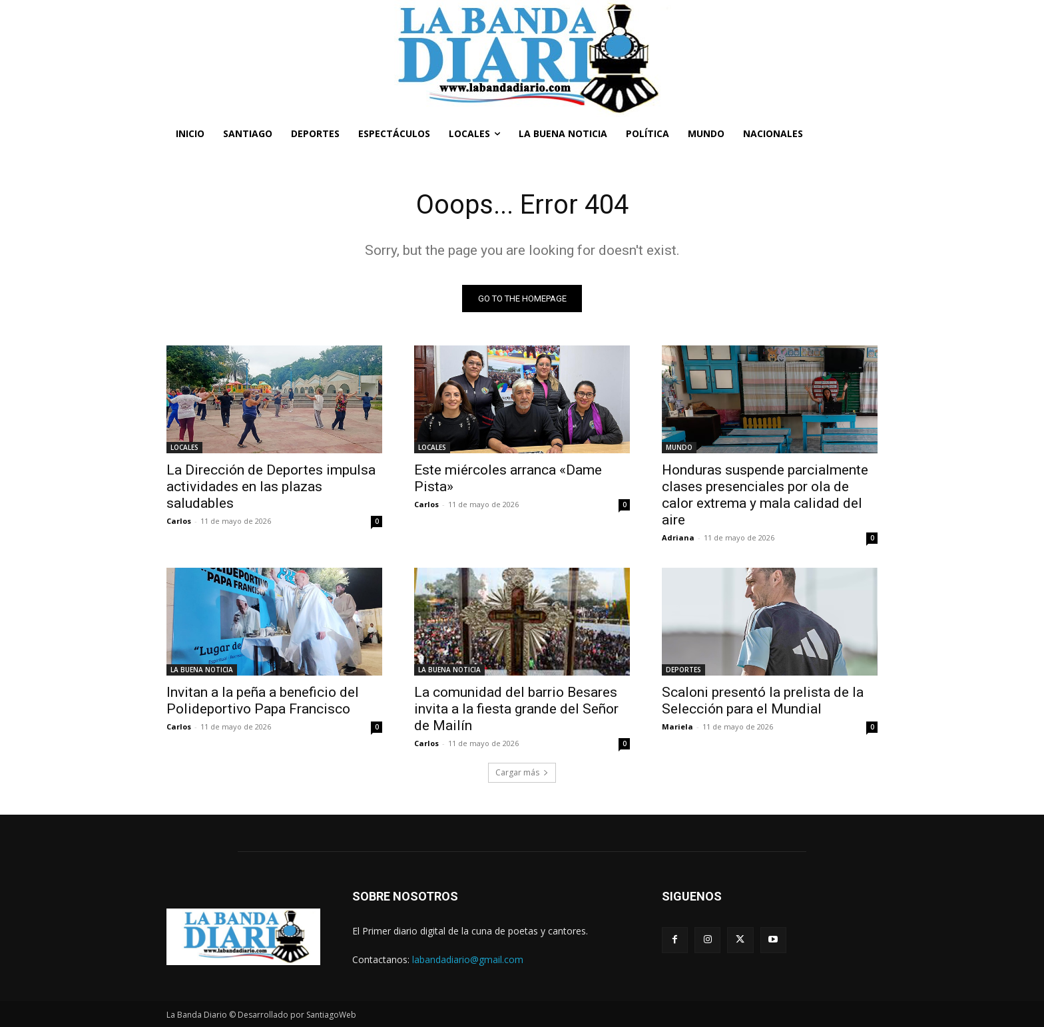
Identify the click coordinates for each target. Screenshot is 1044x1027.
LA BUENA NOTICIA (201, 669)
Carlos (178, 521)
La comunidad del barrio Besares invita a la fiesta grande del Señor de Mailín (516, 708)
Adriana (678, 537)
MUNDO (679, 447)
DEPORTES (683, 669)
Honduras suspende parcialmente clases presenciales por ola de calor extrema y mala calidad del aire (765, 495)
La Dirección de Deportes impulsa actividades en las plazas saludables (271, 486)
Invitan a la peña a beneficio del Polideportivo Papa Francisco (262, 700)
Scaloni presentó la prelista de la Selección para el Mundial (763, 700)
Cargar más (522, 772)
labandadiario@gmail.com (467, 959)
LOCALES (184, 447)
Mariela (677, 726)
